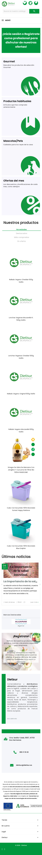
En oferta (21, 241)
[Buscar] (21, 11)
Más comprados (21, 237)
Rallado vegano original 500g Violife (21, 394)
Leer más (34, 602)
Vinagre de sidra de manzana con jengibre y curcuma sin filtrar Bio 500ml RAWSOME (21, 469)
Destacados (21, 233)
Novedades (21, 229)
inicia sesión (29, 659)
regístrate (21, 661)
